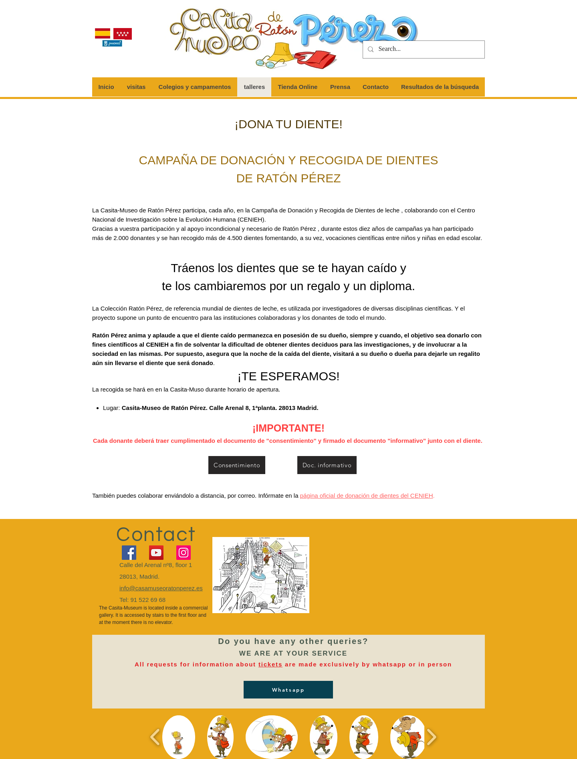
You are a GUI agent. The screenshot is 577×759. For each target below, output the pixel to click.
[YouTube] (156, 552)
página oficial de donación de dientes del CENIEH (366, 495)
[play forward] (431, 737)
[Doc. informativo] (327, 465)
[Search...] (423, 49)
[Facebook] (129, 552)
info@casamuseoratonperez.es (161, 588)
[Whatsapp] (288, 689)
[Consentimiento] (236, 465)
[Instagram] (183, 552)
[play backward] (155, 737)
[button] (178, 737)
